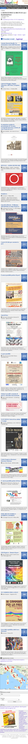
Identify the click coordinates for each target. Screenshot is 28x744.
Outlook (19, 34)
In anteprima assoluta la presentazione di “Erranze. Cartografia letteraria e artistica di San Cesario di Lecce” (10, 127)
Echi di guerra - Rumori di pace (9, 552)
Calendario (3, 8)
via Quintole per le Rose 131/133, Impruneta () (13, 19)
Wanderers (4, 194)
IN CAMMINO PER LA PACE (9, 592)
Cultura (5, 6)
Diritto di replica (15, 737)
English (18, 8)
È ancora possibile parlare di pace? (10, 275)
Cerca (26, 3)
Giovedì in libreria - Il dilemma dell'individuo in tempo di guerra (10, 205)
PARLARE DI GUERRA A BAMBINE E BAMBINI (8, 514)
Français (22, 8)
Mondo (10, 6)
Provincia (3, 698)
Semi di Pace (4, 315)
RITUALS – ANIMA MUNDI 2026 (10, 165)
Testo (2, 694)
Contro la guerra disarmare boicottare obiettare (8, 460)
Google (15, 34)
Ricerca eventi (6, 692)
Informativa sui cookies (6, 737)
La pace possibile (5, 354)
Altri (2, 36)
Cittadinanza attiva (17, 6)
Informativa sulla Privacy (20, 735)
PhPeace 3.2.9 (11, 735)
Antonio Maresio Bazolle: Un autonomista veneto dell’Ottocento (10, 44)
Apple (23, 34)
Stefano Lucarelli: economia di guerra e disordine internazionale (10, 394)
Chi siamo (25, 1)
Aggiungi (19, 39)
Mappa (8, 8)
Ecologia (25, 6)
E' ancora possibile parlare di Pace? (11, 481)
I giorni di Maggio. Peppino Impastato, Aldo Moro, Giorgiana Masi (10, 85)
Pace (1, 6)
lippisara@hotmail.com (6, 33)
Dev (3, 705)
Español (13, 8)
